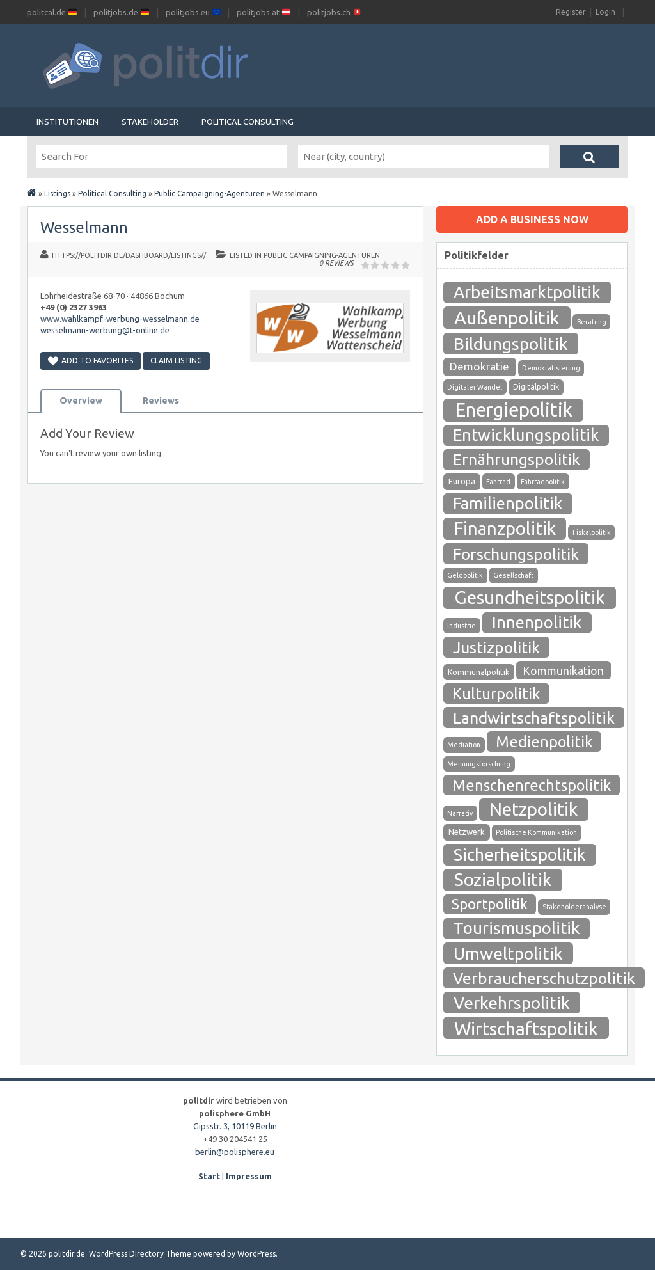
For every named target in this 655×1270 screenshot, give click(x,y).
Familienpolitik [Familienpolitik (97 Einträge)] (507, 503)
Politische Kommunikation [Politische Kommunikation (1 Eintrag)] (536, 832)
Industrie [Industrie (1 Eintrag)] (461, 626)
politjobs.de (121, 12)
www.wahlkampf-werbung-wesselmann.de (120, 318)
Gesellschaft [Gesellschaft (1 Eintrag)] (513, 575)
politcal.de (52, 12)
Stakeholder (150, 121)
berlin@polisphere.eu (234, 1151)
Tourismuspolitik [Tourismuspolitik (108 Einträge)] (517, 928)
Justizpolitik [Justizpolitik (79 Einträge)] (496, 647)
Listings (57, 193)
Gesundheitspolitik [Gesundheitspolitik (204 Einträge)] (529, 597)
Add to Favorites (90, 360)
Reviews (161, 400)
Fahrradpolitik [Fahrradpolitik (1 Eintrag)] (543, 482)
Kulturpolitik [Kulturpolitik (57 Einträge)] (496, 693)
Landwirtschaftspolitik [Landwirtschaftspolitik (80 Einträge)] (534, 718)
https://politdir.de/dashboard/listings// (129, 255)
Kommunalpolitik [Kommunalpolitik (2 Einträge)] (478, 672)
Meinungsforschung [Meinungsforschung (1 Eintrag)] (478, 764)
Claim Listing (176, 360)
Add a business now (532, 219)
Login (605, 12)
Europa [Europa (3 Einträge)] (461, 481)
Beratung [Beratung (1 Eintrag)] (591, 322)
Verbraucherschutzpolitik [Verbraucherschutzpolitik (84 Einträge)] (544, 978)
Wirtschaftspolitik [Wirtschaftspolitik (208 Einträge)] (526, 1028)
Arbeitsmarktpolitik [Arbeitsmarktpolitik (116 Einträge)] (527, 292)
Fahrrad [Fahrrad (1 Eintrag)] (498, 482)
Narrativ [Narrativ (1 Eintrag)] (460, 813)
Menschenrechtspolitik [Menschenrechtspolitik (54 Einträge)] (531, 785)
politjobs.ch (334, 12)
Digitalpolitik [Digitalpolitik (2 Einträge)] (536, 387)
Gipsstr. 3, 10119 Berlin (235, 1126)
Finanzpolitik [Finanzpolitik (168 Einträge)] (505, 528)
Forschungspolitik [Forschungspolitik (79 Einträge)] (516, 554)
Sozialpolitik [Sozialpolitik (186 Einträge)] (502, 879)
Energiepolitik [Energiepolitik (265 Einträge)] (513, 409)
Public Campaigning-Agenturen (209, 193)
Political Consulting (247, 121)
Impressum (249, 1175)
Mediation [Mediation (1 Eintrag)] (463, 745)
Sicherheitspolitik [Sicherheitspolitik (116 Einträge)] (520, 854)
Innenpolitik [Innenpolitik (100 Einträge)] (536, 622)
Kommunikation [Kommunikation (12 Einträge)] (563, 670)
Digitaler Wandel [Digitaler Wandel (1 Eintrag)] (474, 387)
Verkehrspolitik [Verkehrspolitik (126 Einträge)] (512, 1002)
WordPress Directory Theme (140, 1254)
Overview (80, 400)
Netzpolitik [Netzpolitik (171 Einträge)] (533, 809)
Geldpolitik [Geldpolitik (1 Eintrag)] (465, 575)
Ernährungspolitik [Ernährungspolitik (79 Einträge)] (516, 459)
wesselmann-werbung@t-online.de (105, 330)
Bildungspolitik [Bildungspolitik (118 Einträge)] (511, 343)
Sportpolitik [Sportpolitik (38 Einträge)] (490, 904)
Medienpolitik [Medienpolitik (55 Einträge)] (544, 741)
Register (571, 12)
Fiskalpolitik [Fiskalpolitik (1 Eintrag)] (591, 532)
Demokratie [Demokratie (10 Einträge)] (479, 366)
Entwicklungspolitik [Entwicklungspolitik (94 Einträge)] (526, 434)
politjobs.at (263, 12)
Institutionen (67, 121)
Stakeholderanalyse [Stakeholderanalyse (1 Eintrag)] (574, 906)
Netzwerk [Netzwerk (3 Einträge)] (466, 832)
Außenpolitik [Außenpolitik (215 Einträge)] (507, 317)
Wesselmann (84, 227)
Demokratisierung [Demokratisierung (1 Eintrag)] (551, 368)
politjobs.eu (193, 12)
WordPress (256, 1254)
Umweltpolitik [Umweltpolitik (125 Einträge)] (508, 953)
